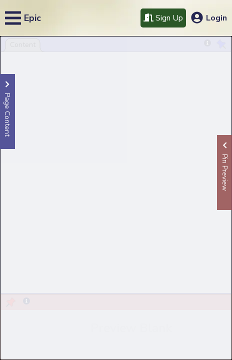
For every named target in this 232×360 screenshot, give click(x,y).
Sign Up (163, 18)
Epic (32, 18)
